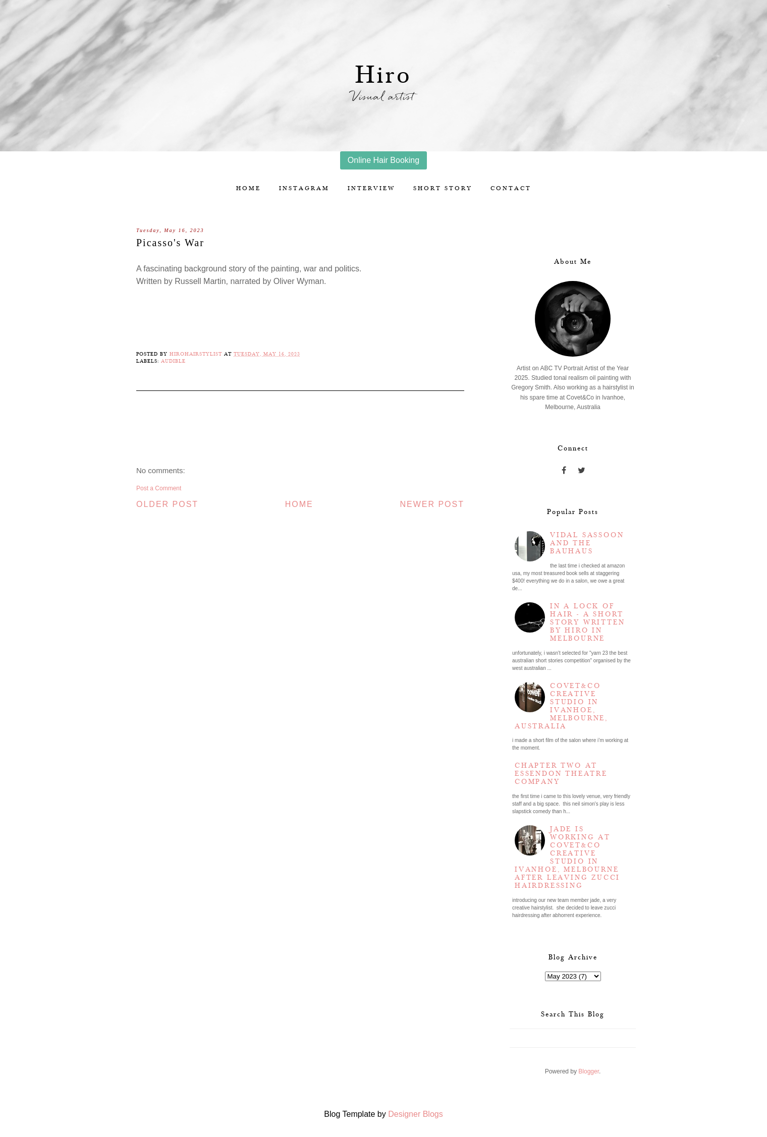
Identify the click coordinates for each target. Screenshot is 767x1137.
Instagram (304, 188)
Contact (510, 188)
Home (248, 188)
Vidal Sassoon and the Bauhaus (587, 543)
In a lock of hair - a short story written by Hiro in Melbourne (587, 622)
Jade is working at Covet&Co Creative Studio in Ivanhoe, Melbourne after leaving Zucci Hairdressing (567, 857)
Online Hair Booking (383, 160)
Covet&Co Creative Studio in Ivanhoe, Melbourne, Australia (561, 706)
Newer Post (432, 504)
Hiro (383, 75)
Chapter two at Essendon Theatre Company (561, 774)
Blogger (588, 1071)
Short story (442, 188)
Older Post (167, 504)
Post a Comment (158, 488)
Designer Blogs (415, 1114)
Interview (371, 188)
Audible (173, 361)
